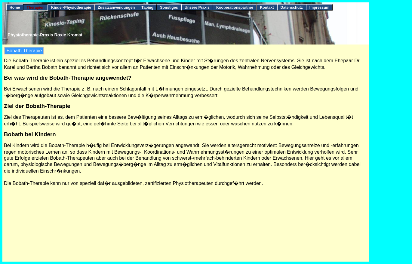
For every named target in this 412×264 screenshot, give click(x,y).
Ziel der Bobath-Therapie (37, 106)
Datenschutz (292, 7)
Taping (147, 7)
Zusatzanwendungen (116, 7)
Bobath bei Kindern (30, 134)
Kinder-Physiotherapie (71, 7)
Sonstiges (169, 7)
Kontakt (267, 7)
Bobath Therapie (24, 50)
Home (15, 7)
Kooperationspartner (234, 7)
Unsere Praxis (197, 7)
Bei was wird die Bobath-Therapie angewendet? (67, 78)
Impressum (319, 7)
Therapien (35, 7)
